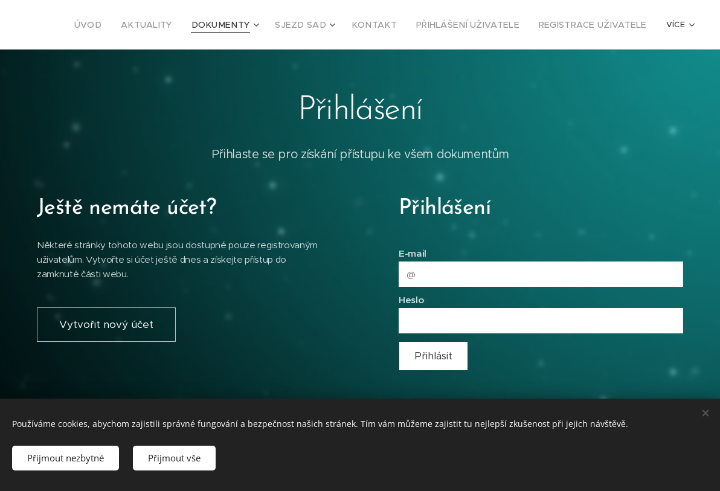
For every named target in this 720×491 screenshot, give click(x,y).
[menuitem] (130, 25)
